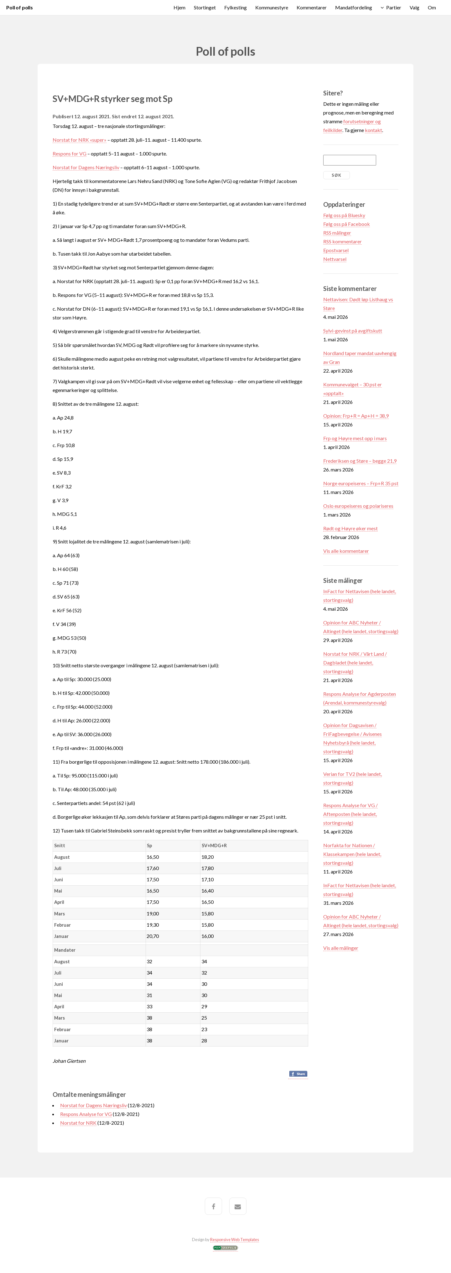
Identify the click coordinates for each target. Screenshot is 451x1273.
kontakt (373, 130)
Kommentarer (312, 7)
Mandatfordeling (353, 7)
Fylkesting (235, 7)
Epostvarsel (336, 250)
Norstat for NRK (78, 1123)
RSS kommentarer (342, 241)
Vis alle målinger (340, 948)
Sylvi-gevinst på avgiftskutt (352, 331)
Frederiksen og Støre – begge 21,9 (360, 461)
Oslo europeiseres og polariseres (358, 506)
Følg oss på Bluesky (344, 215)
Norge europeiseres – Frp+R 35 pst (360, 483)
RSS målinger (337, 233)
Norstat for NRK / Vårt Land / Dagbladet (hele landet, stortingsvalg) (355, 662)
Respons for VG (69, 153)
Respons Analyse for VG (86, 1114)
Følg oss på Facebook (346, 224)
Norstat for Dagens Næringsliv (86, 167)
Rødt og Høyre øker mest (350, 528)
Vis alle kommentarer (346, 551)
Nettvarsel (334, 259)
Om (432, 7)
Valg (414, 7)
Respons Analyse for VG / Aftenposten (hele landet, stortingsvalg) (350, 814)
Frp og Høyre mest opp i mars (355, 438)
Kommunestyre (271, 7)
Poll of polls (19, 7)
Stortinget (205, 7)
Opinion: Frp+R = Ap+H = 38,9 (356, 416)
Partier (393, 7)
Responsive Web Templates (234, 1239)
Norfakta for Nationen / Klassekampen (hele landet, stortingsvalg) (352, 854)
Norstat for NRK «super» (79, 140)
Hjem (179, 7)
